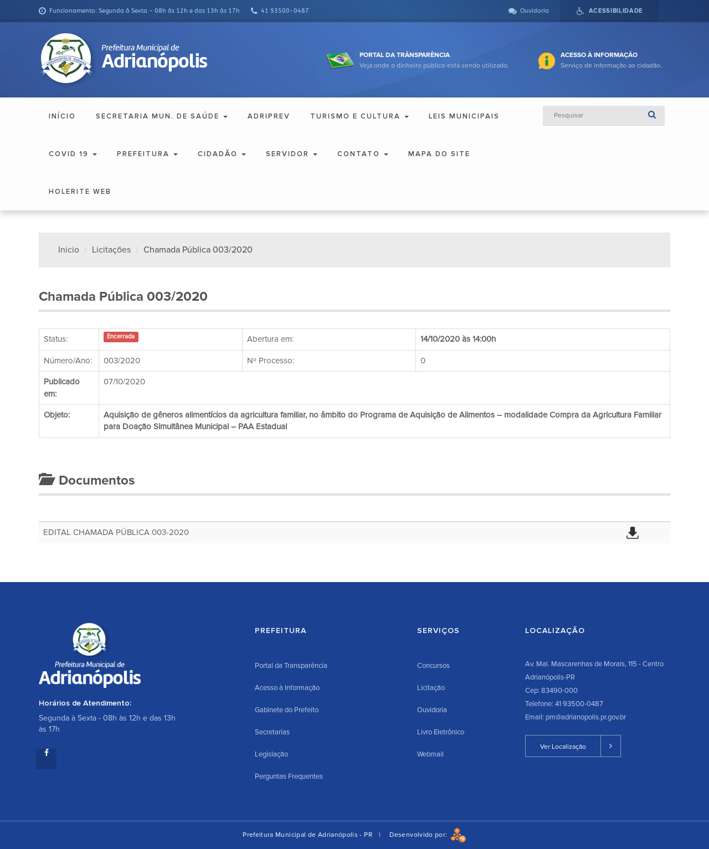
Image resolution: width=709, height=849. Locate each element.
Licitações (111, 249)
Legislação (271, 754)
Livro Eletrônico (440, 732)
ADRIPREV (269, 116)
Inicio (68, 249)
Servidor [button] (291, 154)
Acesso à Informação (287, 687)
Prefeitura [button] (147, 154)
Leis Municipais (464, 116)
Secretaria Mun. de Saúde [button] (162, 116)
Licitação (431, 687)
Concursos (433, 665)
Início (62, 116)
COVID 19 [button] (73, 154)
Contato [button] (362, 154)
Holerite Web (80, 191)
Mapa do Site (439, 154)
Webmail (430, 754)
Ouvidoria (432, 710)
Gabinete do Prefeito (286, 710)
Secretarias (272, 732)
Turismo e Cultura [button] (359, 116)
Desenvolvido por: (427, 835)
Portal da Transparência (291, 665)
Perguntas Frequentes (289, 776)
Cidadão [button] (222, 154)
